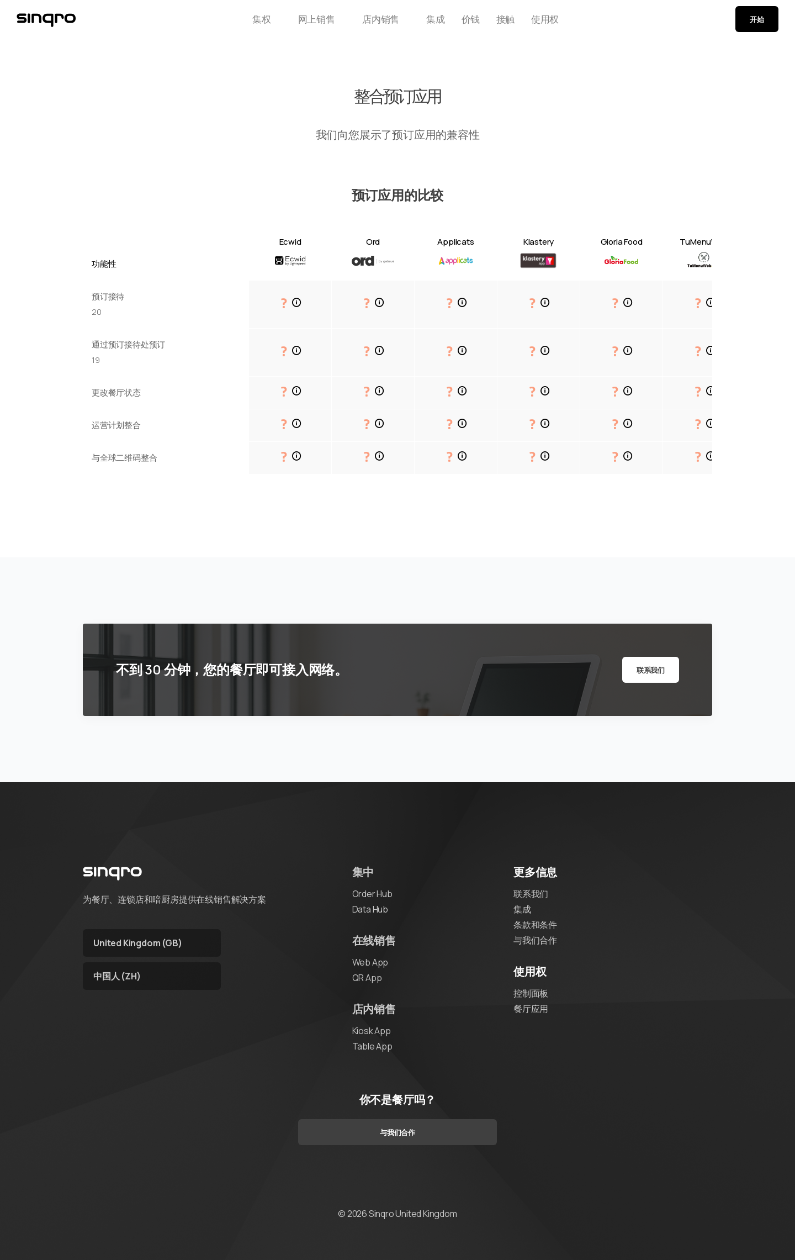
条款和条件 (535, 925)
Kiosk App (371, 1031)
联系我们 (651, 670)
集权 (247, 23)
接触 (509, 23)
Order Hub (372, 894)
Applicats (455, 241)
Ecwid (290, 241)
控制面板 (530, 993)
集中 (363, 871)
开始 (757, 24)
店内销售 (365, 23)
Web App (370, 962)
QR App (367, 978)
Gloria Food (622, 241)
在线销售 (374, 940)
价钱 (464, 23)
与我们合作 (535, 940)
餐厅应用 (530, 1009)
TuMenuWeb (704, 241)
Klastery (538, 241)
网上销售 (301, 23)
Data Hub (370, 909)
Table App (372, 1046)
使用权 (559, 23)
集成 (419, 23)
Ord (373, 241)
